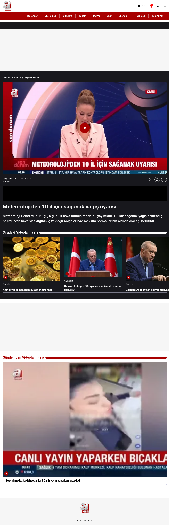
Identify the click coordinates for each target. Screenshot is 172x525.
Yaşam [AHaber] (82, 16)
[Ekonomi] (126, 5)
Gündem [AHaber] (67, 16)
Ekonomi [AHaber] (123, 16)
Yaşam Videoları (31, 78)
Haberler (7, 78)
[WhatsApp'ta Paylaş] (157, 179)
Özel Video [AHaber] (50, 16)
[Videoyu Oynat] (85, 128)
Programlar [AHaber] (32, 16)
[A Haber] (7, 6)
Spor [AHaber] (109, 16)
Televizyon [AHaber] (157, 16)
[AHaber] (142, 5)
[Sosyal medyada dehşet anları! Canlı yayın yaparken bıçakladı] (85, 423)
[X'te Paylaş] (150, 179)
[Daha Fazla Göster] (164, 179)
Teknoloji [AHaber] (140, 16)
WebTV (17, 78)
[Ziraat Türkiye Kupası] (152, 6)
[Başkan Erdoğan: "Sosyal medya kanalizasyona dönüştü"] (92, 264)
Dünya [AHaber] (96, 16)
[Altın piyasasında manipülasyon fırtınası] (31, 264)
